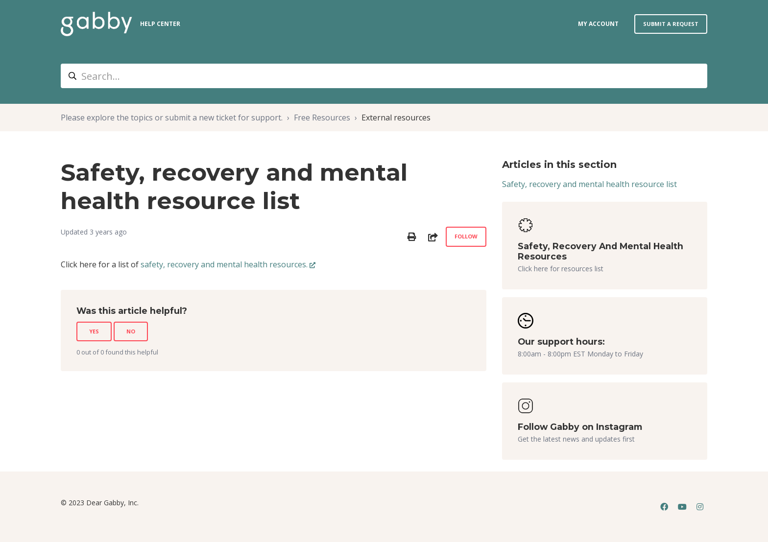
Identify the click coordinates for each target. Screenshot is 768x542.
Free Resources (322, 117)
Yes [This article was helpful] (94, 331)
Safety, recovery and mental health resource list (589, 184)
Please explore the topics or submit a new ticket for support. (172, 117)
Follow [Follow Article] (466, 236)
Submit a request (670, 23)
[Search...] (384, 76)
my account (598, 24)
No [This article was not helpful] (130, 331)
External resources (396, 117)
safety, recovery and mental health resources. (224, 264)
